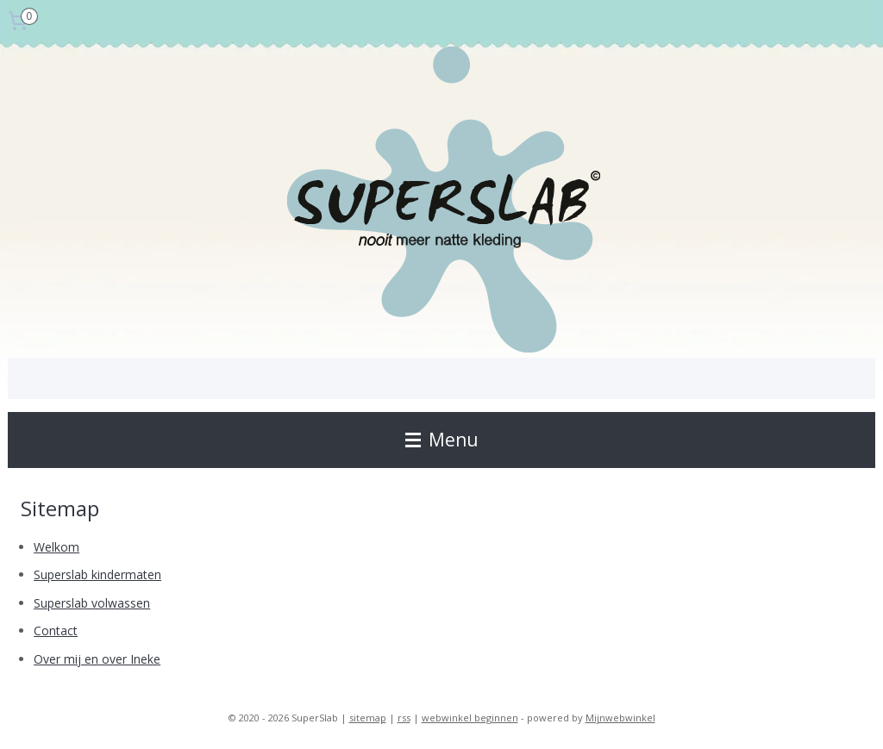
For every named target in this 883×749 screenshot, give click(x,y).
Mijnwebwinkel (620, 717)
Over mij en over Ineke (97, 659)
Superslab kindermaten (97, 574)
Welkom (56, 547)
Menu (442, 440)
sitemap (367, 717)
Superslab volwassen (92, 603)
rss (404, 717)
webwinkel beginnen (470, 717)
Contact (56, 630)
